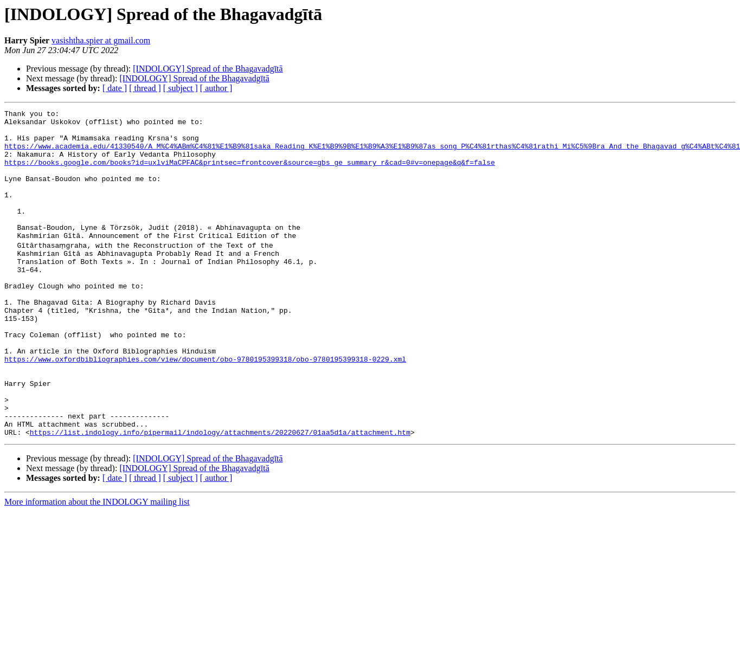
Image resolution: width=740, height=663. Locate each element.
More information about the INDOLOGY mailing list (97, 565)
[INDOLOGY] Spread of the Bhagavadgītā (207, 68)
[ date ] (114, 88)
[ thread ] (145, 88)
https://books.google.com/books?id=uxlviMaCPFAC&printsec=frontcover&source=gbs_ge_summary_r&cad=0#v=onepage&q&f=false (249, 173)
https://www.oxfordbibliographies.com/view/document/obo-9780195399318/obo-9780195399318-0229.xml (205, 408)
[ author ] (216, 88)
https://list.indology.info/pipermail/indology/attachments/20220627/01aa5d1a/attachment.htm (220, 495)
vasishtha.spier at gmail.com (101, 40)
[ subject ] (180, 88)
